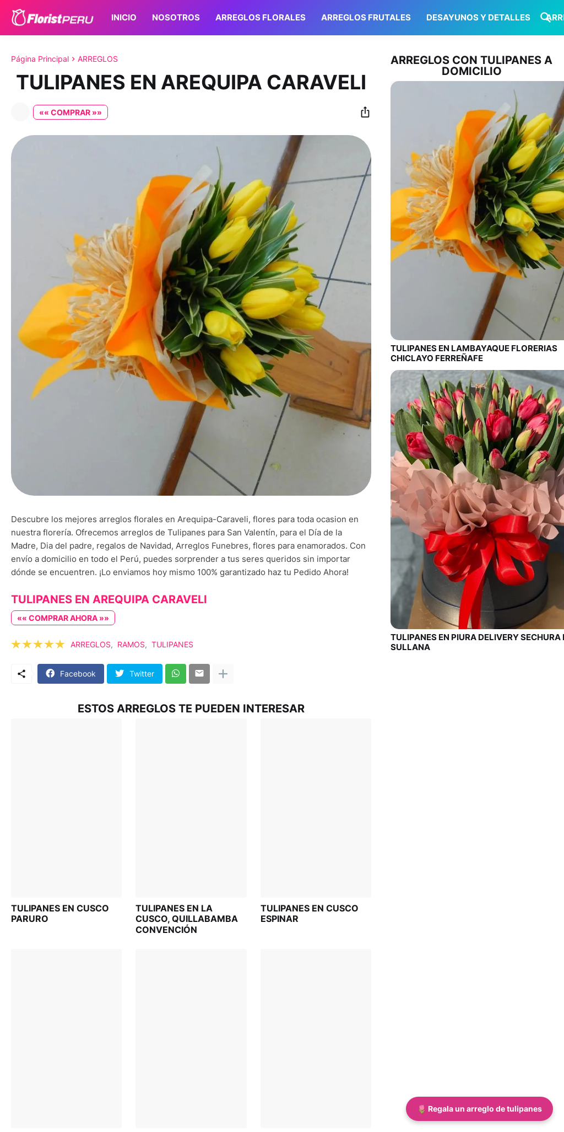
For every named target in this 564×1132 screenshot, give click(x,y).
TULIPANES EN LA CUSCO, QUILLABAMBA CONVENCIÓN (186, 919)
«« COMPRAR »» (70, 112)
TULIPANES (172, 644)
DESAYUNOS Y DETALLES (478, 17)
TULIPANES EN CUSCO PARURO (60, 913)
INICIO (124, 17)
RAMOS (131, 644)
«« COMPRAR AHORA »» (63, 618)
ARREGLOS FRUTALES (366, 17)
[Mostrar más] (223, 674)
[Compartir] (361, 112)
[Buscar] (543, 17)
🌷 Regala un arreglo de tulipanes (479, 1108)
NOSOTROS (176, 17)
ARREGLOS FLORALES (260, 17)
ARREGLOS (98, 59)
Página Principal (40, 59)
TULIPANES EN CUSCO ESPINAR (310, 913)
